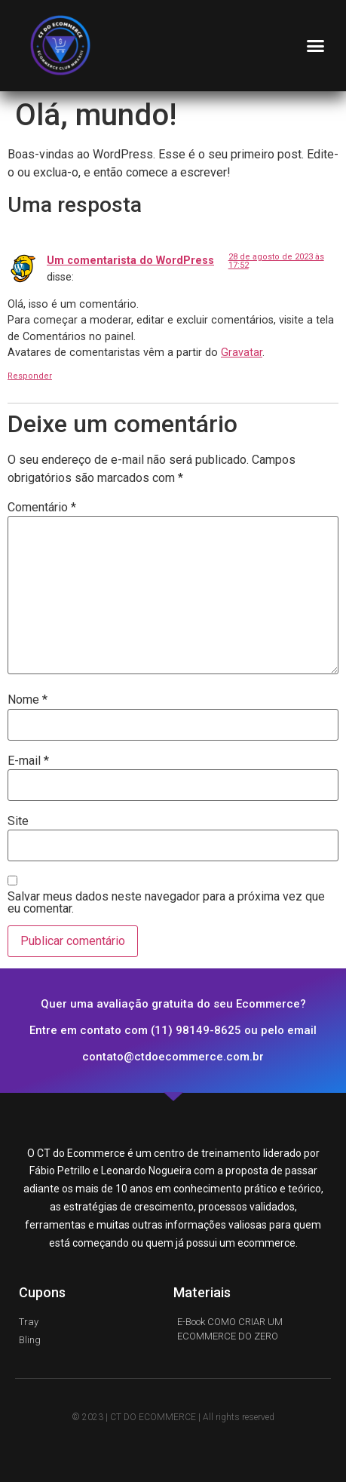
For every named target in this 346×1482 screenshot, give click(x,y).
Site (18, 821)
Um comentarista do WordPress (130, 260)
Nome (27, 700)
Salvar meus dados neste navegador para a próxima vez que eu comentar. (166, 903)
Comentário (42, 508)
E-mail (28, 761)
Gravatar (241, 352)
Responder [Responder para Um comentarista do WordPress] (30, 376)
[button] (316, 45)
